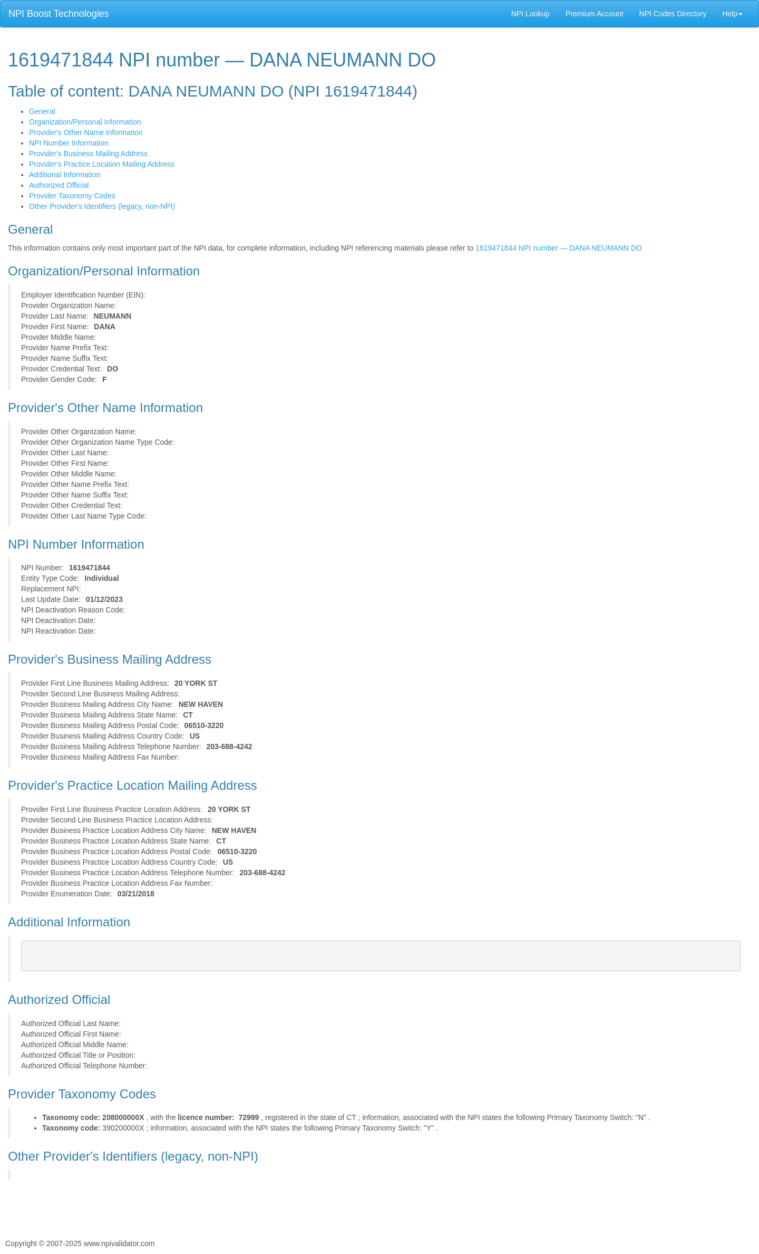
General (42, 111)
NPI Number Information (69, 143)
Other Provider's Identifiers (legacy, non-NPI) (102, 206)
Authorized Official (59, 185)
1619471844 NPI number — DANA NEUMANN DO (558, 248)
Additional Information (64, 174)
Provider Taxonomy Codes (72, 196)
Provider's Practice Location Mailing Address (101, 164)
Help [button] (732, 13)
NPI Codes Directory (673, 13)
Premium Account (595, 13)
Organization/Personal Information (85, 122)
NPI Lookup (530, 13)
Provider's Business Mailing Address (88, 153)
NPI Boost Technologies (58, 13)
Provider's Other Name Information (86, 132)
